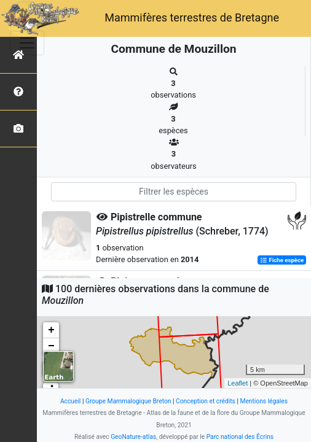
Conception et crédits (205, 401)
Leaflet (237, 383)
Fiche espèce (282, 260)
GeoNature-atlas (133, 437)
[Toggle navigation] (27, 43)
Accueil (70, 401)
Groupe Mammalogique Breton (128, 401)
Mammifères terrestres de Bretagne (191, 17)
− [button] (51, 346)
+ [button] (51, 330)
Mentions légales (264, 401)
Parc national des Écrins (240, 437)
